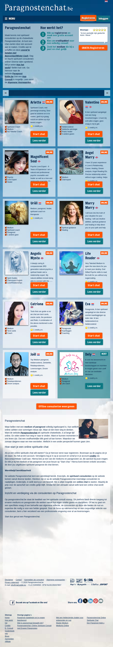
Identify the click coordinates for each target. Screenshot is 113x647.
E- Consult (9, 628)
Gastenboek (9, 631)
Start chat (39, 134)
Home (7, 618)
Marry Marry (91, 205)
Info (6, 634)
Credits (7, 626)
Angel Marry (91, 155)
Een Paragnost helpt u (95, 623)
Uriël (35, 203)
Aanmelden (9, 639)
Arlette (37, 102)
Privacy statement (12, 582)
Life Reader (92, 255)
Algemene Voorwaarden (19, 82)
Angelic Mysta (37, 255)
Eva (89, 303)
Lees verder (39, 140)
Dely (90, 354)
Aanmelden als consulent (34, 580)
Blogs (7, 636)
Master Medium (62, 623)
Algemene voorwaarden (55, 580)
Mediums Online (62, 626)
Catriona (36, 304)
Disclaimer (9, 580)
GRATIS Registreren (93, 48)
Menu (12, 18)
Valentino (92, 104)
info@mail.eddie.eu (18, 585)
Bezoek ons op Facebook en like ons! (28, 602)
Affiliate (8, 642)
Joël (35, 354)
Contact (19, 580)
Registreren (88, 18)
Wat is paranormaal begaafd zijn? (30, 623)
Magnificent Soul (39, 159)
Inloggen (103, 18)
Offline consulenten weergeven (56, 406)
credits (92, 456)
